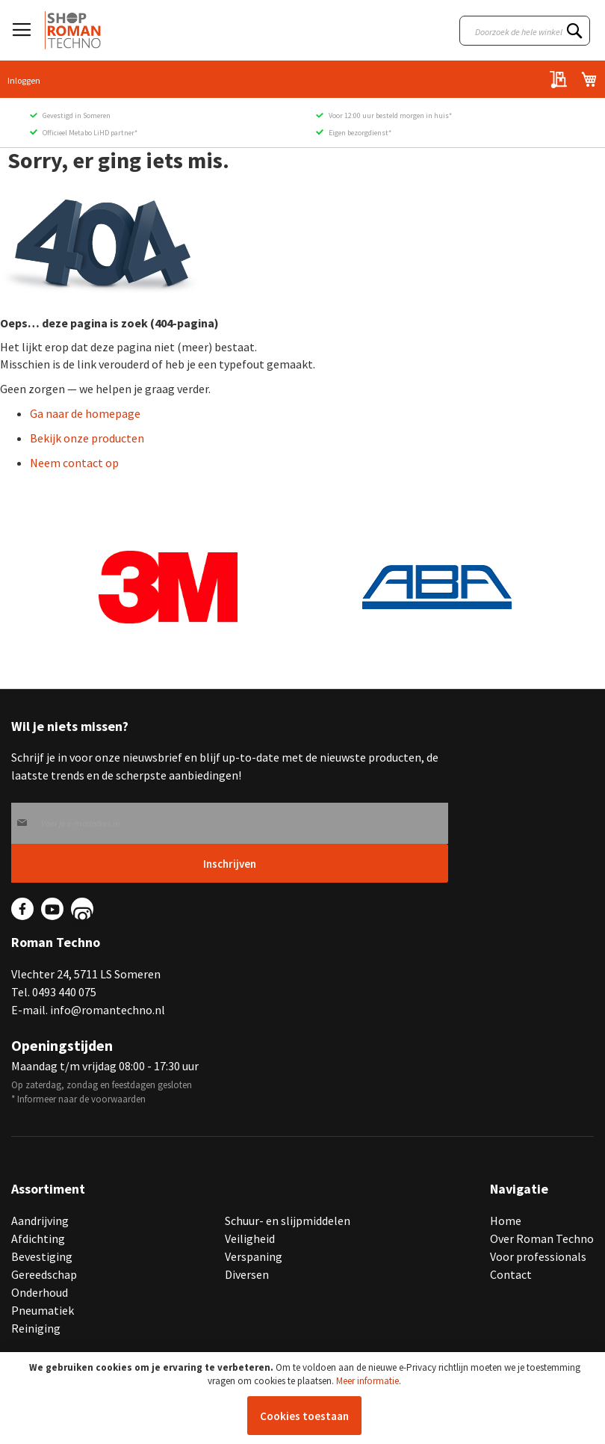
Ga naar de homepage (85, 413)
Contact (511, 1274)
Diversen (247, 1274)
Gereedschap (44, 1274)
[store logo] (73, 30)
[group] (168, 587)
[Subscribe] (229, 863)
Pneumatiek (42, 1310)
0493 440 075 (64, 991)
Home (505, 1220)
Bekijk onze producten (87, 438)
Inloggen (23, 80)
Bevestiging (41, 1256)
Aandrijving (40, 1220)
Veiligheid (250, 1238)
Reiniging (35, 1328)
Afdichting (38, 1238)
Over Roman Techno (542, 1238)
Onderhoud (39, 1292)
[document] (304, 1398)
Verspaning (253, 1256)
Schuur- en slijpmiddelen (287, 1220)
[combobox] (524, 31)
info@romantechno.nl (107, 1009)
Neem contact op (74, 462)
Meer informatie (367, 1380)
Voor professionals (538, 1256)
